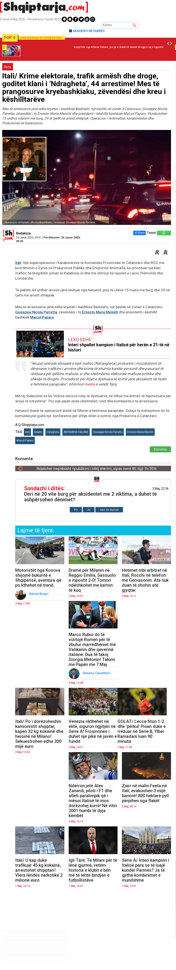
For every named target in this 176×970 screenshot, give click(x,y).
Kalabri (38, 432)
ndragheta (53, 432)
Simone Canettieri (97, 673)
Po (76, 509)
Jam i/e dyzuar (109, 509)
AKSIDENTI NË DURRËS (89, 31)
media (90, 384)
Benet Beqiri (39, 594)
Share (139, 232)
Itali (18, 263)
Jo (88, 509)
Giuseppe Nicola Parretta (36, 312)
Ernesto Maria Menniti (100, 312)
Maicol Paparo (42, 317)
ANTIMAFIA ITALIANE (76, 432)
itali (27, 432)
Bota (7, 67)
